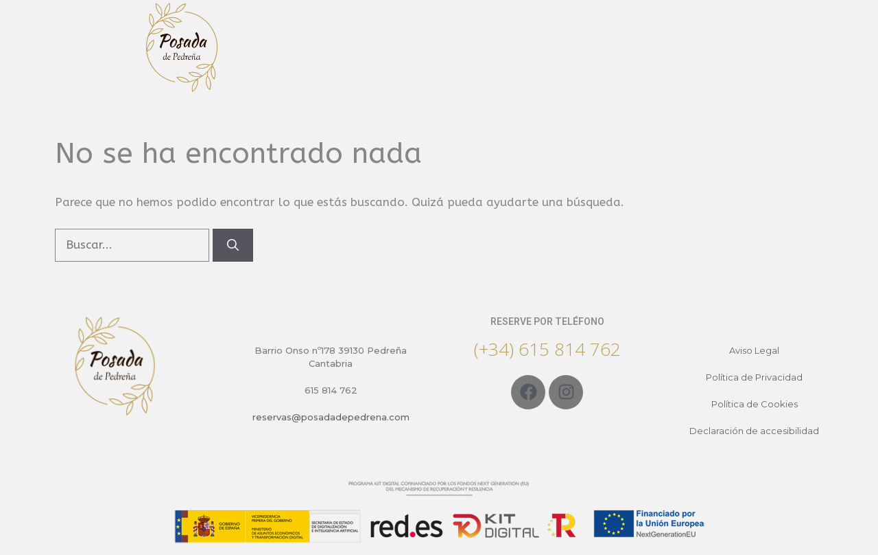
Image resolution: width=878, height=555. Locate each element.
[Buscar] (233, 245)
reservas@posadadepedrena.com (331, 416)
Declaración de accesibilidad (754, 430)
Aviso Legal (754, 350)
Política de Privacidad (754, 377)
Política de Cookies (754, 403)
